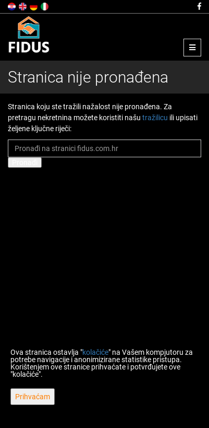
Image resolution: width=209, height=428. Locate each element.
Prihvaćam (32, 396)
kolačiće (95, 352)
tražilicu (155, 117)
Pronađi (25, 162)
